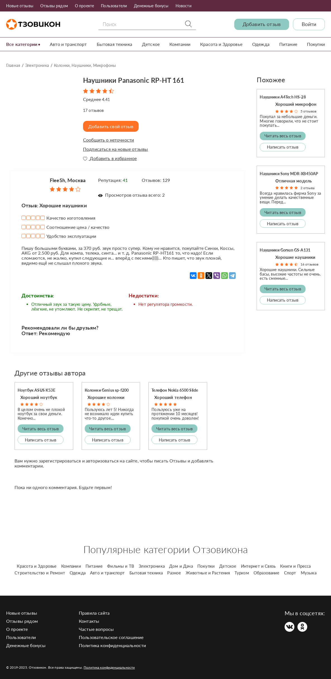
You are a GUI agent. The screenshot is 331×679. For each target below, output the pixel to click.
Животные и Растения (208, 572)
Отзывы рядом (54, 5)
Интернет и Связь (258, 565)
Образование (267, 572)
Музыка (308, 572)
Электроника (37, 65)
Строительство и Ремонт (40, 572)
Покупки (316, 44)
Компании (179, 44)
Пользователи (114, 5)
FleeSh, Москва (68, 180)
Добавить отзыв (262, 24)
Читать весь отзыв (40, 428)
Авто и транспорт (68, 44)
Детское (151, 44)
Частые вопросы (96, 628)
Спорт (290, 572)
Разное (174, 572)
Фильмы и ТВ (120, 565)
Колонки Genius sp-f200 (107, 389)
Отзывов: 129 (156, 179)
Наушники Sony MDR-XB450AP (289, 173)
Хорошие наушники (295, 257)
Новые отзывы (19, 5)
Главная (13, 65)
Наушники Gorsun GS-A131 (285, 250)
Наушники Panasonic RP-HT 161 (140, 79)
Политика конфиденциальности (112, 645)
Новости (183, 5)
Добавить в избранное (110, 158)
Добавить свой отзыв (111, 126)
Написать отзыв (40, 439)
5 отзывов (308, 111)
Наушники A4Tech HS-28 (283, 97)
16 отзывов (310, 264)
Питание (288, 44)
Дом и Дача (181, 565)
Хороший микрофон (296, 104)
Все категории (21, 44)
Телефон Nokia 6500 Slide (175, 389)
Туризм (242, 572)
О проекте (84, 5)
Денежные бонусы (151, 5)
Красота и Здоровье (221, 44)
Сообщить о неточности (108, 139)
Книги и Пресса (295, 565)
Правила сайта (94, 612)
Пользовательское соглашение (111, 637)
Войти (309, 24)
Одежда (260, 44)
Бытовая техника (114, 44)
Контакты (89, 620)
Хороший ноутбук (38, 397)
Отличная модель (293, 180)
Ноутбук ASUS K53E (36, 389)
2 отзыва (308, 187)
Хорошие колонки (106, 397)
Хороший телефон (173, 397)
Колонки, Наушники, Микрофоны (85, 65)
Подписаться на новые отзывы (115, 148)
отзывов (93, 110)
